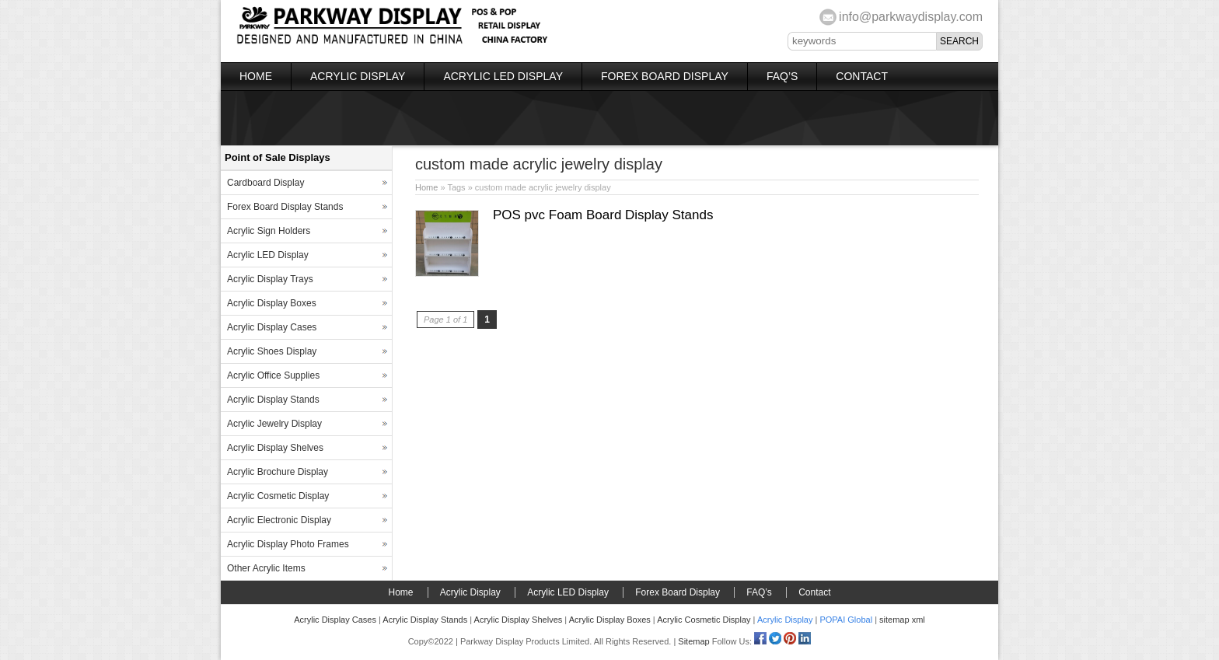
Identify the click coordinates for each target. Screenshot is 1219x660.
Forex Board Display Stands (285, 206)
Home (255, 76)
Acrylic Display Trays (270, 279)
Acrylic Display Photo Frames (288, 544)
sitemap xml (902, 619)
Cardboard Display (265, 182)
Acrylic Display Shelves (275, 447)
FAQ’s (782, 76)
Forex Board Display (664, 76)
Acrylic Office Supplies (273, 375)
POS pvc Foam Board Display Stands (603, 215)
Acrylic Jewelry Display (274, 423)
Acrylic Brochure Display (277, 471)
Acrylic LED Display (503, 76)
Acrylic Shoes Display (271, 351)
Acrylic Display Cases (271, 327)
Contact (862, 76)
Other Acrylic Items (266, 568)
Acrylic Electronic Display (279, 520)
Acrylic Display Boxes (271, 303)
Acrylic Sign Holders (268, 230)
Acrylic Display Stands (273, 399)
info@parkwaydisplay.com (911, 16)
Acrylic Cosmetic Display (278, 496)
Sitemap (693, 641)
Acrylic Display (357, 76)
